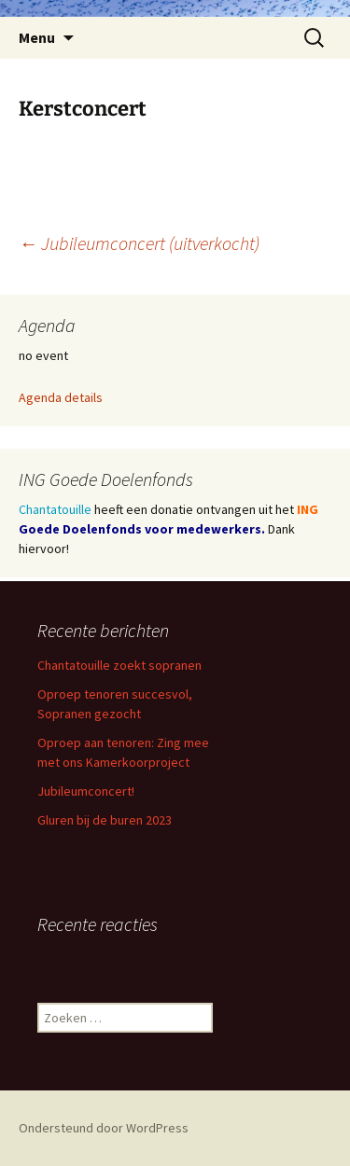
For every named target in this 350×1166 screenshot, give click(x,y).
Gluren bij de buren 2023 (104, 820)
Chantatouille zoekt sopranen (119, 665)
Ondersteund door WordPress (104, 1127)
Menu (37, 37)
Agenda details (61, 397)
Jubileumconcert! (85, 791)
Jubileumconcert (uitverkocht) (139, 243)
